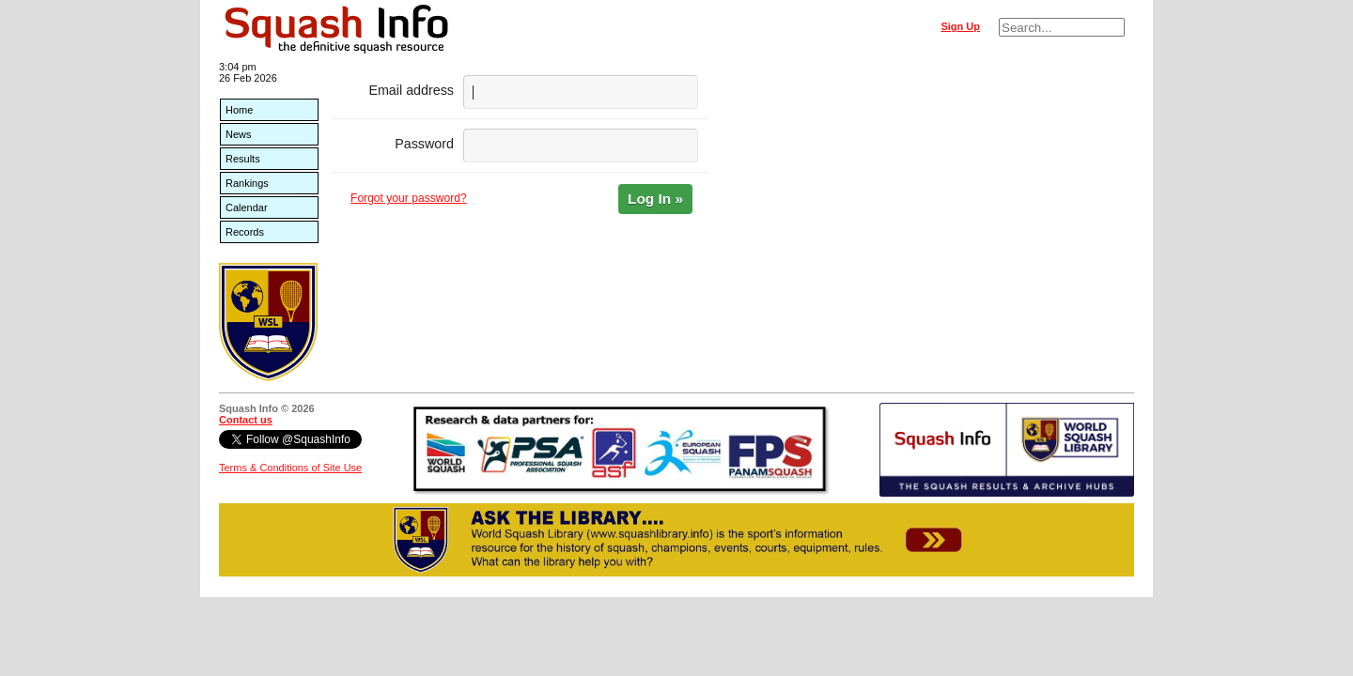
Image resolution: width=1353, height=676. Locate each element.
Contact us (245, 419)
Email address (411, 90)
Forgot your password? (408, 198)
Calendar (247, 207)
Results (243, 158)
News (239, 134)
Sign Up (960, 26)
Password (424, 143)
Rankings (247, 183)
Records (245, 232)
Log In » (655, 199)
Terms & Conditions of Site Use (290, 467)
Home (239, 109)
